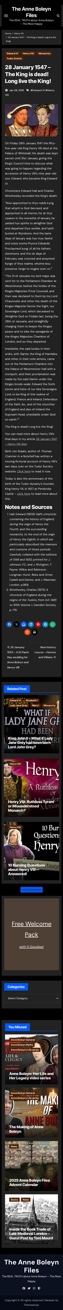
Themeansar (31, 1305)
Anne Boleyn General (23, 1039)
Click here (24, 471)
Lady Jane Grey (18, 705)
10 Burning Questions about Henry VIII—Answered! (26, 869)
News (14, 1146)
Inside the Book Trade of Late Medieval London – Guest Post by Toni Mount (31, 1233)
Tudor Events (14, 58)
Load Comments (31, 889)
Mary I (35, 705)
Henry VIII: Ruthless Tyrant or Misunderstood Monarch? (31, 806)
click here (23, 494)
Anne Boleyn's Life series (25, 1049)
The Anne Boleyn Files (31, 1266)
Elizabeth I (32, 700)
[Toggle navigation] (6, 16)
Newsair (50, 1300)
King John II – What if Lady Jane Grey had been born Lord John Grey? (30, 742)
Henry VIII (28, 53)
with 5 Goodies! (31, 947)
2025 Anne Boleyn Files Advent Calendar (29, 1182)
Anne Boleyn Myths (22, 1044)
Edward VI (12, 53)
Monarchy (44, 53)
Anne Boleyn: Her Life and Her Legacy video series (31, 1075)
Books (14, 1199)
